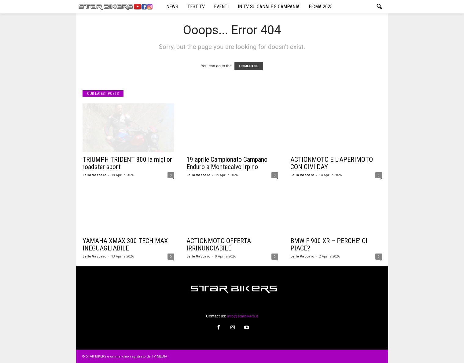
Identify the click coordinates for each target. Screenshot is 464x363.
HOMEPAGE (248, 66)
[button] (379, 6)
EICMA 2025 (321, 6)
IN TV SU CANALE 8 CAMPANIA (269, 6)
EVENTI (221, 6)
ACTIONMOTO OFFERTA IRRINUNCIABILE (218, 244)
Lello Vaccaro (94, 174)
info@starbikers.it (242, 316)
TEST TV (196, 6)
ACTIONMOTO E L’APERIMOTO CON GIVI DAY (331, 163)
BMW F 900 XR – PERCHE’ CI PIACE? (328, 244)
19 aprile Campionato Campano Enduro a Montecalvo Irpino (226, 163)
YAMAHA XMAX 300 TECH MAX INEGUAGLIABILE (125, 244)
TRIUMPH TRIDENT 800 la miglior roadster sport (127, 163)
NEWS (172, 6)
